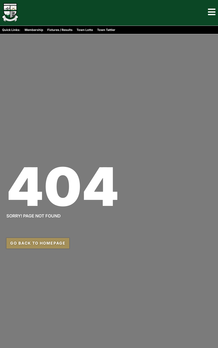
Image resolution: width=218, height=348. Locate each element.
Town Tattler (106, 30)
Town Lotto (85, 30)
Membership (34, 30)
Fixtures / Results (60, 30)
